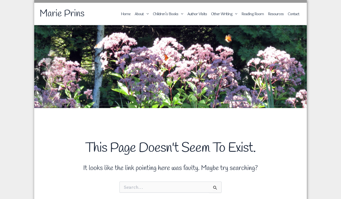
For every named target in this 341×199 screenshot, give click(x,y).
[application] (146, 14)
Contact (293, 14)
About (142, 14)
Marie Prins (62, 13)
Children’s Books (168, 14)
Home (125, 14)
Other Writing (224, 14)
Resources (276, 14)
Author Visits (197, 14)
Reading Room (252, 14)
